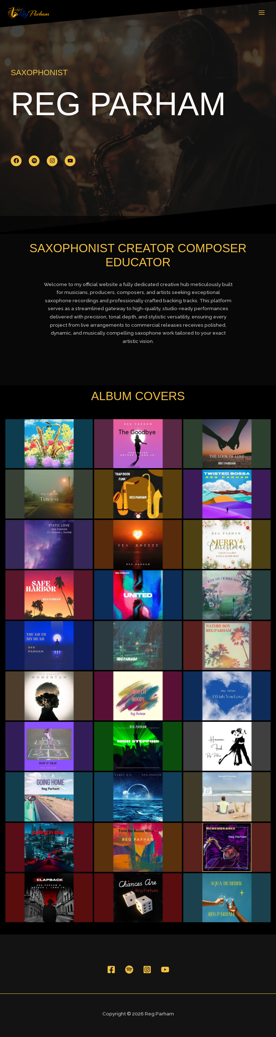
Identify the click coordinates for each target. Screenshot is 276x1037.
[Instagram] (147, 969)
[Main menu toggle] (261, 12)
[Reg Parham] (28, 12)
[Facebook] (111, 969)
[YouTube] (165, 969)
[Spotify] (129, 969)
